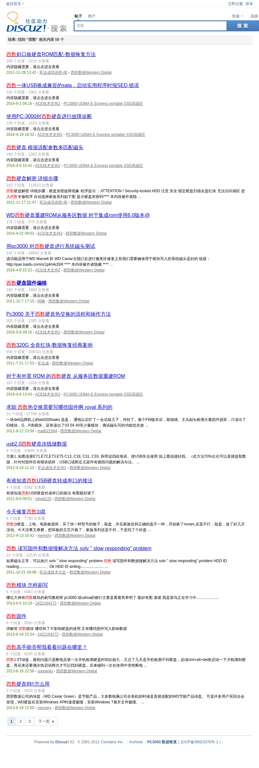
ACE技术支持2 (47, 103)
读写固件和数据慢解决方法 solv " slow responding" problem (78, 548)
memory (44, 535)
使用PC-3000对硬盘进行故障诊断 (49, 116)
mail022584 (47, 431)
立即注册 (235, 4)
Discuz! (62, 742)
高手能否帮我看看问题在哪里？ (46, 647)
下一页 (44, 721)
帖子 (78, 16)
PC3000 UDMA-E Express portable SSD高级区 (103, 103)
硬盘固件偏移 (26, 283)
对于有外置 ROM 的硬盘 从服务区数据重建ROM (65, 376)
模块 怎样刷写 (27, 585)
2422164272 (46, 603)
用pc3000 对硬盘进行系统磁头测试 (50, 246)
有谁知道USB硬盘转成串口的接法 (49, 480)
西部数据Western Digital (91, 72)
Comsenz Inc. (112, 742)
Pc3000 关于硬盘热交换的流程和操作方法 (58, 314)
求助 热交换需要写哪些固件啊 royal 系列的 (59, 407)
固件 (16, 616)
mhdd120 (43, 499)
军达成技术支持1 (52, 468)
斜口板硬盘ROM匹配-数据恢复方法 (51, 54)
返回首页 (13, 4)
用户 (91, 16)
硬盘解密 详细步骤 (32, 178)
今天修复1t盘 (26, 511)
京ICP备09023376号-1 (199, 742)
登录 (249, 4)
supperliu (45, 671)
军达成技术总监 (52, 572)
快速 (236, 16)
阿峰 (41, 301)
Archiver (136, 742)
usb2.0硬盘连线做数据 (36, 444)
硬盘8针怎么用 (28, 684)
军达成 (43, 363)
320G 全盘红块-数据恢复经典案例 (49, 345)
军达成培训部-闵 (53, 72)
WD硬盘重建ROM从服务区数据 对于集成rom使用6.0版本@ (78, 215)
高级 (254, 16)
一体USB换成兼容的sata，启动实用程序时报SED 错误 (72, 85)
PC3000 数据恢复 (162, 742)
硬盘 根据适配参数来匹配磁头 (44, 147)
